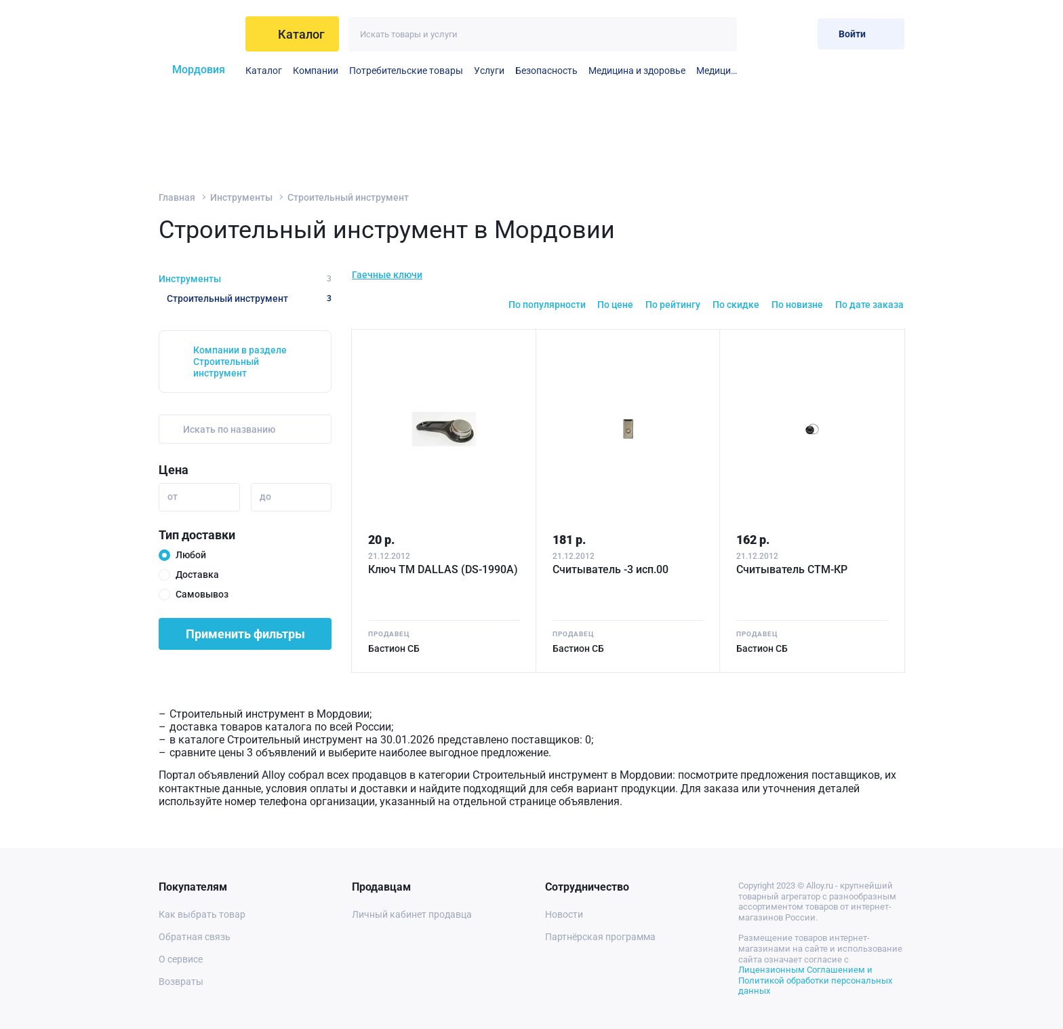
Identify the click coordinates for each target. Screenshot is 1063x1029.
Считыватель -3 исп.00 (610, 569)
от (172, 496)
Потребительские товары (406, 70)
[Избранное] (763, 33)
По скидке (736, 304)
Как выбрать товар (202, 914)
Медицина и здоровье (636, 70)
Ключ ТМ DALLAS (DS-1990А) (443, 569)
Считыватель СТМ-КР (791, 569)
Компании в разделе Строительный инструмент (240, 361)
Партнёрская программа (600, 936)
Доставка (197, 574)
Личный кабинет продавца (412, 914)
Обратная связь (194, 936)
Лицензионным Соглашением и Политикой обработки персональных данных (815, 980)
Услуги (489, 70)
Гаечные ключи (387, 274)
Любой (191, 554)
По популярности (547, 304)
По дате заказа (869, 304)
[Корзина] (796, 33)
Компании (315, 70)
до (265, 496)
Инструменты (241, 197)
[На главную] (197, 34)
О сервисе (181, 959)
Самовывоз (202, 594)
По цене (615, 304)
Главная (177, 197)
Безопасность (546, 70)
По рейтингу (672, 304)
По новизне (797, 304)
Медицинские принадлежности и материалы (716, 70)
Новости (564, 914)
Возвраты (181, 981)
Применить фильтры (245, 634)
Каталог (263, 70)
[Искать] (719, 34)
